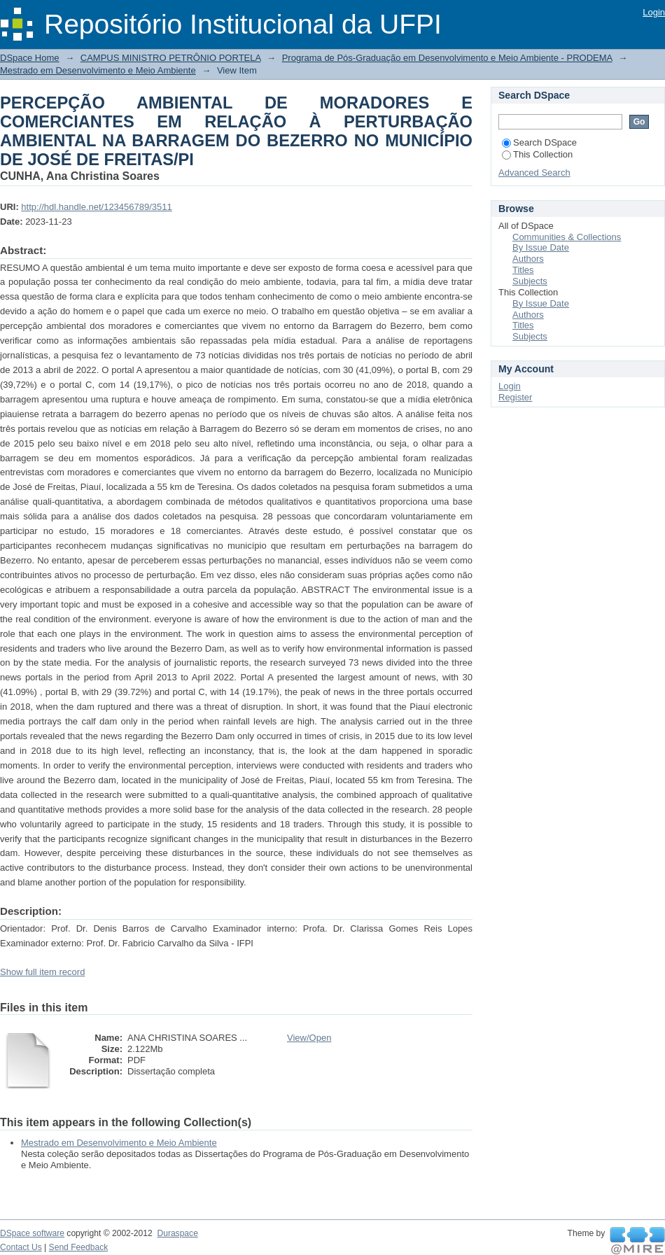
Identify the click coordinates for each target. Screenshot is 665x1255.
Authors (528, 258)
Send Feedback (78, 1247)
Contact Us (21, 1247)
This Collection (537, 154)
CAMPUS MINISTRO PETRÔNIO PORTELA (170, 57)
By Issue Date (540, 247)
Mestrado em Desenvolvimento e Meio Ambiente (98, 70)
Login (654, 12)
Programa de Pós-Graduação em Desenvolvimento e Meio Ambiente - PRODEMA (447, 57)
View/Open (309, 1037)
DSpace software (32, 1233)
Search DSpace (539, 142)
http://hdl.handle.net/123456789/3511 (96, 207)
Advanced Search (534, 172)
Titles (523, 270)
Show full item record (42, 972)
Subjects (529, 281)
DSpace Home (29, 57)
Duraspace (177, 1233)
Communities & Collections (566, 237)
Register (515, 397)
